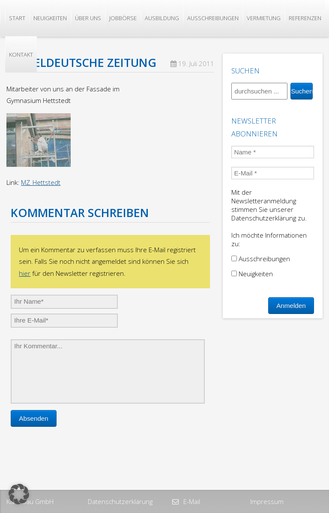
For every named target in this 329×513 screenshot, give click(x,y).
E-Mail (191, 501)
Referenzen (305, 18)
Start (17, 18)
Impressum (267, 501)
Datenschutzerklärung (120, 501)
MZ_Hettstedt (40, 182)
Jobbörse (123, 18)
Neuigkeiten (50, 18)
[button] (19, 494)
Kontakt (21, 54)
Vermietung (264, 18)
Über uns (88, 18)
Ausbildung (162, 18)
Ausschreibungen (213, 18)
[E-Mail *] (272, 173)
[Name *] (272, 152)
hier (24, 273)
